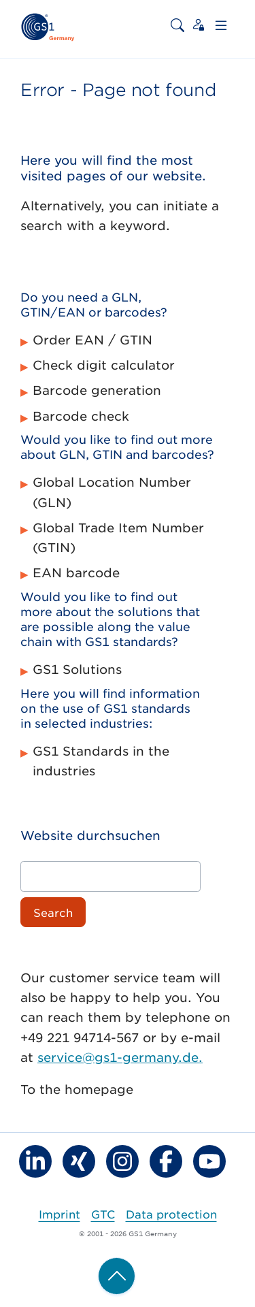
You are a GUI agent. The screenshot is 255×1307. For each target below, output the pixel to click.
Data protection (171, 1214)
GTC (103, 1214)
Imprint (59, 1214)
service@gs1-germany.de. (120, 1057)
